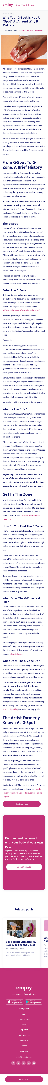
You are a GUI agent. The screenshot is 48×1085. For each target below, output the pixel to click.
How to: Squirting (10, 709)
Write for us (24, 1040)
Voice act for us (24, 1035)
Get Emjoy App (22, 804)
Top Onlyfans (27, 5)
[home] (7, 5)
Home (5, 14)
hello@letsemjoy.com (24, 1057)
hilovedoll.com (16, 654)
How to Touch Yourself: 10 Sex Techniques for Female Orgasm (22, 793)
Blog (18, 5)
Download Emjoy (24, 1019)
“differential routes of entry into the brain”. (21, 310)
